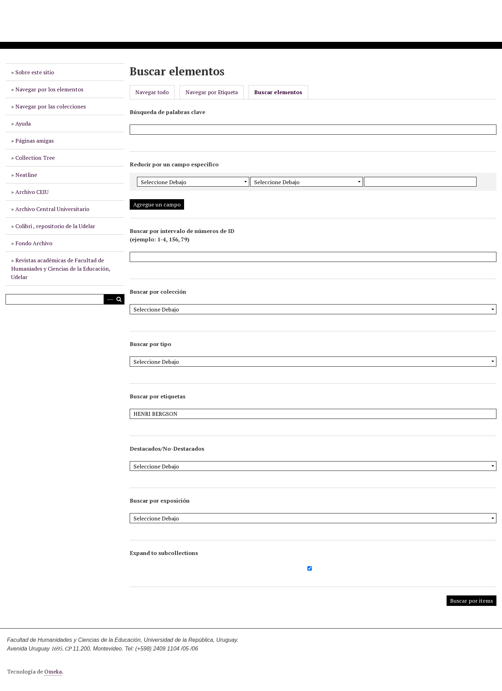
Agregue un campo (157, 204)
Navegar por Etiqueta (211, 92)
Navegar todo (152, 92)
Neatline (26, 175)
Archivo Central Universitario (52, 209)
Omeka (53, 671)
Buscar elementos (278, 92)
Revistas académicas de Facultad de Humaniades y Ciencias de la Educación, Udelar (61, 268)
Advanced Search (109, 299)
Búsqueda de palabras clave (167, 112)
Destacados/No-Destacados (167, 448)
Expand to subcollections (164, 553)
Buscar (119, 299)
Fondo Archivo (33, 243)
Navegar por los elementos (49, 89)
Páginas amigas (34, 140)
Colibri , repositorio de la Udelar (55, 226)
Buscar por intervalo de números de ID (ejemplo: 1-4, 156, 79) (182, 235)
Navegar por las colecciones (50, 106)
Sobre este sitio (34, 72)
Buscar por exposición (160, 500)
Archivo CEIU (31, 192)
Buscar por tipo (150, 344)
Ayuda (23, 123)
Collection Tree (35, 158)
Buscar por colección (158, 291)
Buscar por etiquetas (157, 396)
